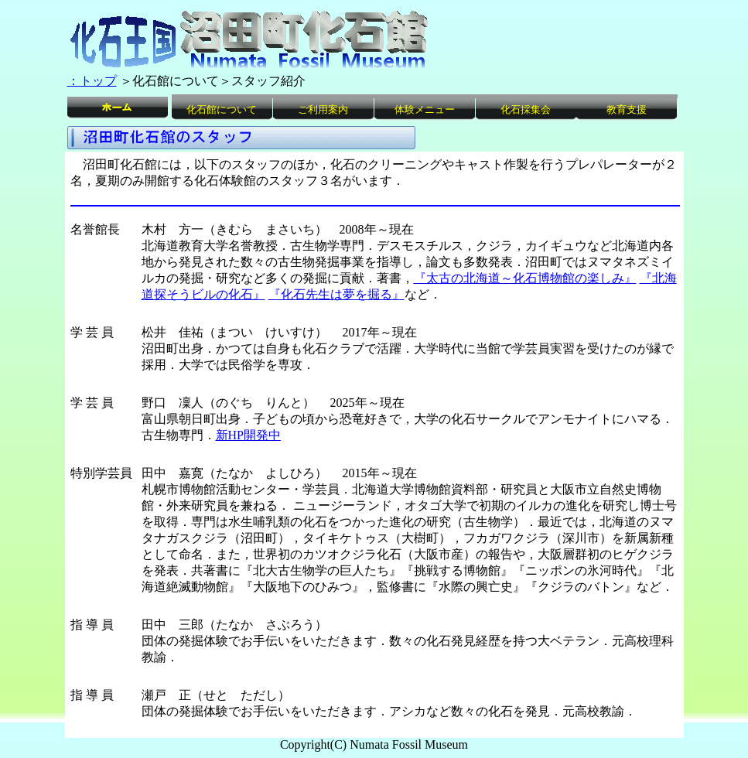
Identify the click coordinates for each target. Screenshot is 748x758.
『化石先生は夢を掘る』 (336, 294)
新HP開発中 (248, 435)
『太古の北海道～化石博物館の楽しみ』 (525, 278)
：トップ (92, 80)
